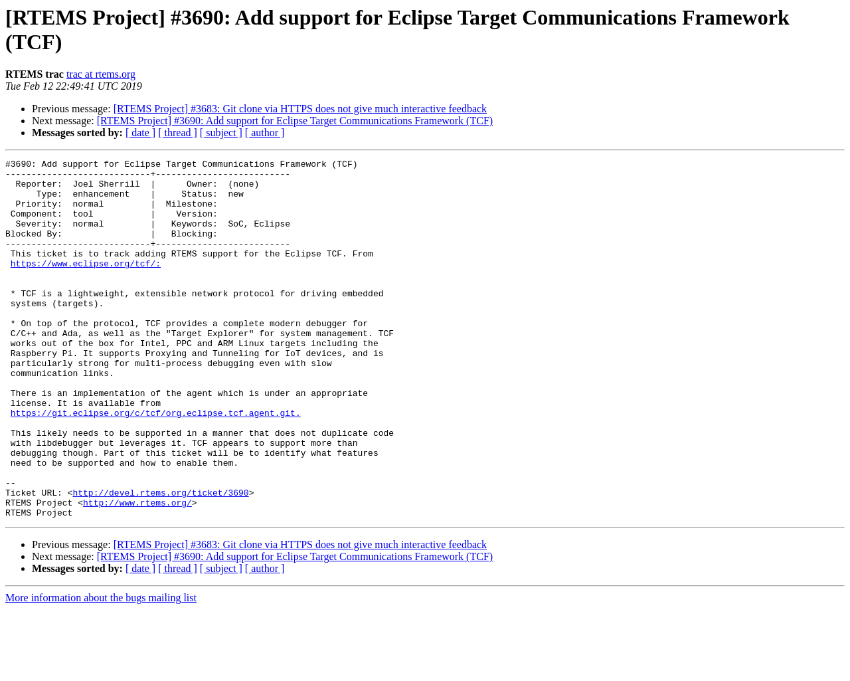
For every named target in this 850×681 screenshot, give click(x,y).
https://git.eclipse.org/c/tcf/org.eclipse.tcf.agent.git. (156, 464)
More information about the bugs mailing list (101, 669)
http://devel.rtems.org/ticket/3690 (160, 560)
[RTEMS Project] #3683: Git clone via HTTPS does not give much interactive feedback (300, 108)
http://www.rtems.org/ (137, 572)
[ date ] (140, 132)
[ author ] (265, 132)
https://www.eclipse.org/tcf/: (86, 285)
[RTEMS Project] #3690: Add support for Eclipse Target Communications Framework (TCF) (295, 120)
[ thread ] (177, 132)
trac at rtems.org (100, 74)
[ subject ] (221, 132)
